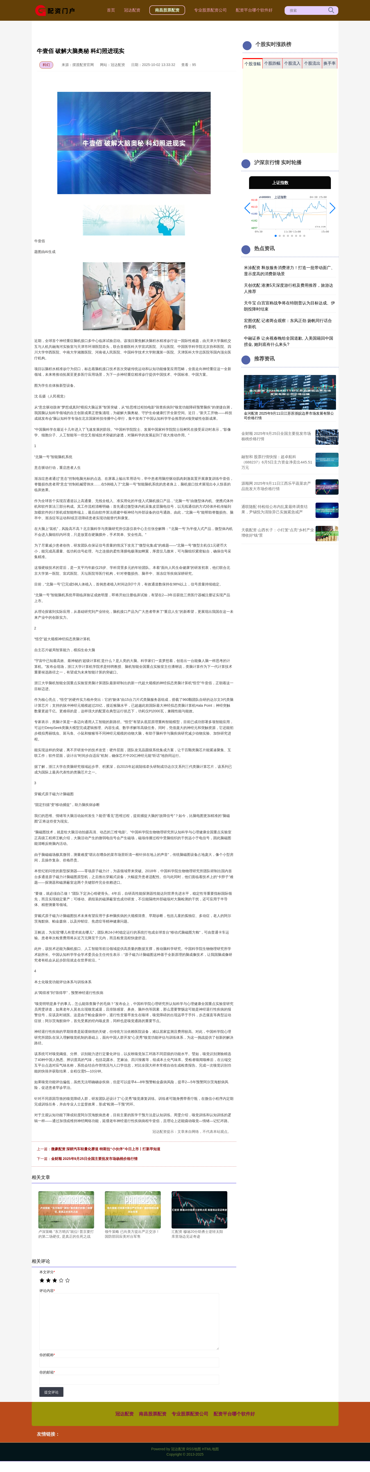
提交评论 (51, 1392)
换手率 (329, 63)
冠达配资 (132, 10)
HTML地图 (210, 1449)
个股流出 (312, 63)
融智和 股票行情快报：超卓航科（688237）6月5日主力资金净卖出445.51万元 (276, 462)
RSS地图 (193, 1449)
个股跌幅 (272, 63)
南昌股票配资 (167, 10)
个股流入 (292, 63)
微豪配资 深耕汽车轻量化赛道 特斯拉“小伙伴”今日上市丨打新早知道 (106, 1149)
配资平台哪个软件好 (254, 10)
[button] (247, 208)
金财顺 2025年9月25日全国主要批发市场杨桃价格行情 (94, 1159)
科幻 (46, 65)
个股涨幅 (252, 64)
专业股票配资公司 (210, 10)
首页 (111, 10)
